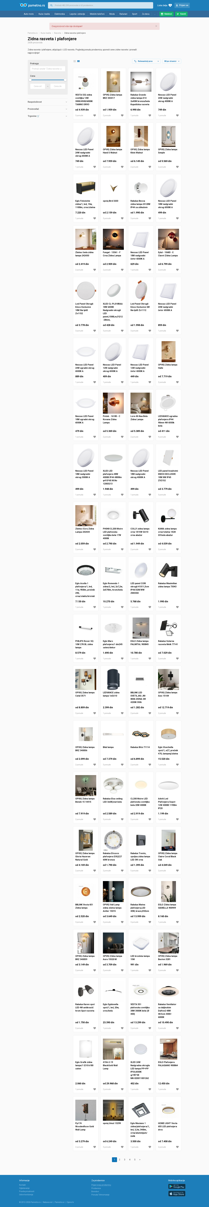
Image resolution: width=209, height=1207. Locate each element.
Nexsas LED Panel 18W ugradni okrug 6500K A (84, 419)
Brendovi (95, 1191)
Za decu (145, 14)
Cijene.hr (70, 1202)
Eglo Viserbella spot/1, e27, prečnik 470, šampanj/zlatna (168, 750)
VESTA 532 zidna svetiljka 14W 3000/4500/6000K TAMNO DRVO (84, 100)
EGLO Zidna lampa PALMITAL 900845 (139, 643)
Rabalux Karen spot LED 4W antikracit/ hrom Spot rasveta (85, 1007)
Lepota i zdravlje (77, 14)
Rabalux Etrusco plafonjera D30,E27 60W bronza (112, 856)
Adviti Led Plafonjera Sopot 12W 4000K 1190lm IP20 (167, 803)
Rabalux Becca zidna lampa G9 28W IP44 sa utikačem (140, 204)
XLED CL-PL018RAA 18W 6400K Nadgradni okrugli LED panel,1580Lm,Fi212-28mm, (113, 312)
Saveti (183, 14)
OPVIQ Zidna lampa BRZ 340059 (85, 958)
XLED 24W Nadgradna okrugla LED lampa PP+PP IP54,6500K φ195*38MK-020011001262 (140, 1070)
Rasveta (57, 33)
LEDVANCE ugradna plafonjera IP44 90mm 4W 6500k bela (168, 421)
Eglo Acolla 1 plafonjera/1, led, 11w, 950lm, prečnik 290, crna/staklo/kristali (85, 589)
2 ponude (107, 115)
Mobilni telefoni (97, 14)
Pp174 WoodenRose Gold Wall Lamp (84, 1126)
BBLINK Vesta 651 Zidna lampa (84, 906)
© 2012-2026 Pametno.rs (30, 1202)
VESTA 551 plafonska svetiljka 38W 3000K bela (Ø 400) (140, 1009)
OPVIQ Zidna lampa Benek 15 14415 (85, 800)
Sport (134, 14)
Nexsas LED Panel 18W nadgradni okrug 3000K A (84, 474)
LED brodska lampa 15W (140, 958)
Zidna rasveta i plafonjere (75, 33)
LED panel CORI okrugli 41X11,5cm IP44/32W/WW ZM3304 (139, 588)
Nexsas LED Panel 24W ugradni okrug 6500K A (84, 367)
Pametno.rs (33, 33)
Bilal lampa (108, 747)
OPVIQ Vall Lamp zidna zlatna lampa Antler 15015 (112, 907)
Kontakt (22, 1185)
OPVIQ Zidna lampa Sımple (167, 151)
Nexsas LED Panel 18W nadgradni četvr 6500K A (139, 255)
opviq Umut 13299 (112, 1123)
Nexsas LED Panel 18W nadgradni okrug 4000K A (139, 474)
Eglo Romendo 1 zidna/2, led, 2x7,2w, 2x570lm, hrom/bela (113, 586)
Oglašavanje (24, 1188)
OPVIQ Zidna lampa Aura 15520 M (112, 958)
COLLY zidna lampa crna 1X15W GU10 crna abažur (139, 531)
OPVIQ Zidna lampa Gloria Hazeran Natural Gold (85, 856)
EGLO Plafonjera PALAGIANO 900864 (168, 1064)
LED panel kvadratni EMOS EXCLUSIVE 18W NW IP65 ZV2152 (168, 476)
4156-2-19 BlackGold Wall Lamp (110, 1065)
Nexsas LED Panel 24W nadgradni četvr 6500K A (167, 307)
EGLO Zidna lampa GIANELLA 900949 (167, 906)
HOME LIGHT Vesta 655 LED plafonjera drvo (167, 1126)
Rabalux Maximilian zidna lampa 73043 (167, 585)
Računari (123, 14)
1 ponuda (134, 115)
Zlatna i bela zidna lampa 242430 (84, 254)
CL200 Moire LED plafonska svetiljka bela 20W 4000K (140, 801)
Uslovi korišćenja (26, 1195)
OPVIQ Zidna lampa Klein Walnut (140, 151)
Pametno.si (59, 1202)
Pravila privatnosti (26, 1191)
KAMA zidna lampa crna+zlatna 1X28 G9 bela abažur (167, 531)
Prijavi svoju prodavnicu (101, 1185)
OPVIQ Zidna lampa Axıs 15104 (167, 694)
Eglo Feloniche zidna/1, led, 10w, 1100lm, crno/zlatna (85, 204)
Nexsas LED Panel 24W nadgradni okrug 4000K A (167, 98)
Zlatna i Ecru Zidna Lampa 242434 (84, 530)
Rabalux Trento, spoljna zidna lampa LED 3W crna (140, 856)
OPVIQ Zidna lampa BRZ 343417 (112, 96)
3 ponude (79, 115)
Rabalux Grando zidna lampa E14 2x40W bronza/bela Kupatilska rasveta (140, 100)
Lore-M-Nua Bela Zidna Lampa (139, 418)
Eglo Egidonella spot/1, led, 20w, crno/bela (111, 1007)
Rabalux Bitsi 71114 (140, 747)
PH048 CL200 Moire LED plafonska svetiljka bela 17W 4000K (113, 533)
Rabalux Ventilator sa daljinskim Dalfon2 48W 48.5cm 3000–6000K (167, 1010)
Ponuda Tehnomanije (100, 1195)
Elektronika (60, 14)
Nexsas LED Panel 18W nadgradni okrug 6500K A (167, 204)
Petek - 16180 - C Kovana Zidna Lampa (111, 419)
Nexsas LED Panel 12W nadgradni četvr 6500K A (139, 367)
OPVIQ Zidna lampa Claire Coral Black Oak (167, 856)
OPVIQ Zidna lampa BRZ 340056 (85, 749)
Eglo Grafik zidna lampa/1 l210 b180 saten (84, 1065)
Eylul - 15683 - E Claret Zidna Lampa (168, 254)
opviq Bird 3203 (110, 201)
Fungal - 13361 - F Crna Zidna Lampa (112, 254)
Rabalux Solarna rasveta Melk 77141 (168, 643)
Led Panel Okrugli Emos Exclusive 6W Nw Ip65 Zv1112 (140, 307)
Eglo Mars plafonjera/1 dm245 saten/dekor (112, 644)
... (154, 14)
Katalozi (168, 14)
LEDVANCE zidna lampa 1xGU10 (111, 694)
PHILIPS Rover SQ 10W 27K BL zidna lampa (84, 644)
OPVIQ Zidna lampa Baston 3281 (167, 958)
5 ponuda (134, 871)
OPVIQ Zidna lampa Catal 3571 (85, 694)
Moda (112, 14)
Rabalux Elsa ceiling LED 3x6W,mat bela (112, 800)
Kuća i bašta (44, 14)
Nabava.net (48, 1202)
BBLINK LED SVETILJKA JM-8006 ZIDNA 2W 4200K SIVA (138, 697)
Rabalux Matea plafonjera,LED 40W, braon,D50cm (139, 907)
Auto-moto (29, 14)
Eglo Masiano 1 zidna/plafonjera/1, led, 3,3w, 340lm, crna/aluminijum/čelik (140, 1129)
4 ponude (162, 437)
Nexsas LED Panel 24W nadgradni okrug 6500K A (84, 152)
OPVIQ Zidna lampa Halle (167, 366)
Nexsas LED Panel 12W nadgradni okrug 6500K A (112, 367)
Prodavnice (96, 1188)
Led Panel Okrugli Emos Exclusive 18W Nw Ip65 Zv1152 (84, 309)
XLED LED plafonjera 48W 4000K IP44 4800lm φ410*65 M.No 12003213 (112, 477)
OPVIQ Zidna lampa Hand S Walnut (112, 151)
